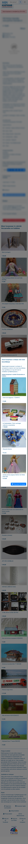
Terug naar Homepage (18, 484)
